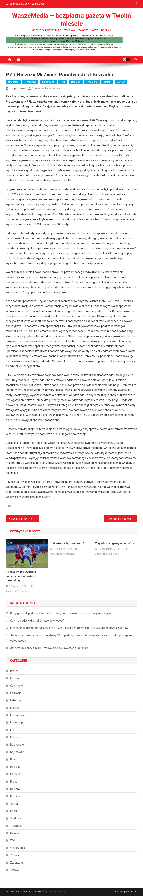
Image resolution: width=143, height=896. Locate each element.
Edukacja (15, 693)
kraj (12, 729)
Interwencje (17, 715)
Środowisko (17, 818)
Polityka (15, 774)
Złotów (121, 82)
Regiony (75, 82)
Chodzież (13, 82)
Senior (14, 803)
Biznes (14, 670)
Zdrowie (15, 855)
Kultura (14, 737)
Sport (13, 811)
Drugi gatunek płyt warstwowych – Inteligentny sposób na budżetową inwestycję (60, 613)
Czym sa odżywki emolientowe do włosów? (37, 620)
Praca (13, 781)
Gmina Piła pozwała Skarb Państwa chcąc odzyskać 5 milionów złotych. (122, 518)
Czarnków (30, 82)
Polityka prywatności (126, 891)
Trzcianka (92, 82)
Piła (63, 82)
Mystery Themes (57, 891)
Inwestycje (16, 722)
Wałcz (107, 82)
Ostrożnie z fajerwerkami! (67, 543)
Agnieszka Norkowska (46, 88)
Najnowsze (48, 82)
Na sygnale (17, 744)
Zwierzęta (16, 862)
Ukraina (15, 833)
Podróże (15, 766)
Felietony (15, 700)
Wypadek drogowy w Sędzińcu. (115, 543)
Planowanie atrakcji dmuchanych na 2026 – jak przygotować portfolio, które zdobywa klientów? (69, 627)
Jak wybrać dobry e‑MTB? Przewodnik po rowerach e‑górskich (49, 647)
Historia (15, 707)
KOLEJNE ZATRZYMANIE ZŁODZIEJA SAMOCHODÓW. (25, 518)
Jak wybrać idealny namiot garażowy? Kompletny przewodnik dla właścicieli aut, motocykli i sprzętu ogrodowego (72, 638)
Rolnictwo (16, 796)
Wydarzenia (17, 847)
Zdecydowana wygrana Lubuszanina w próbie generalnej (21, 576)
